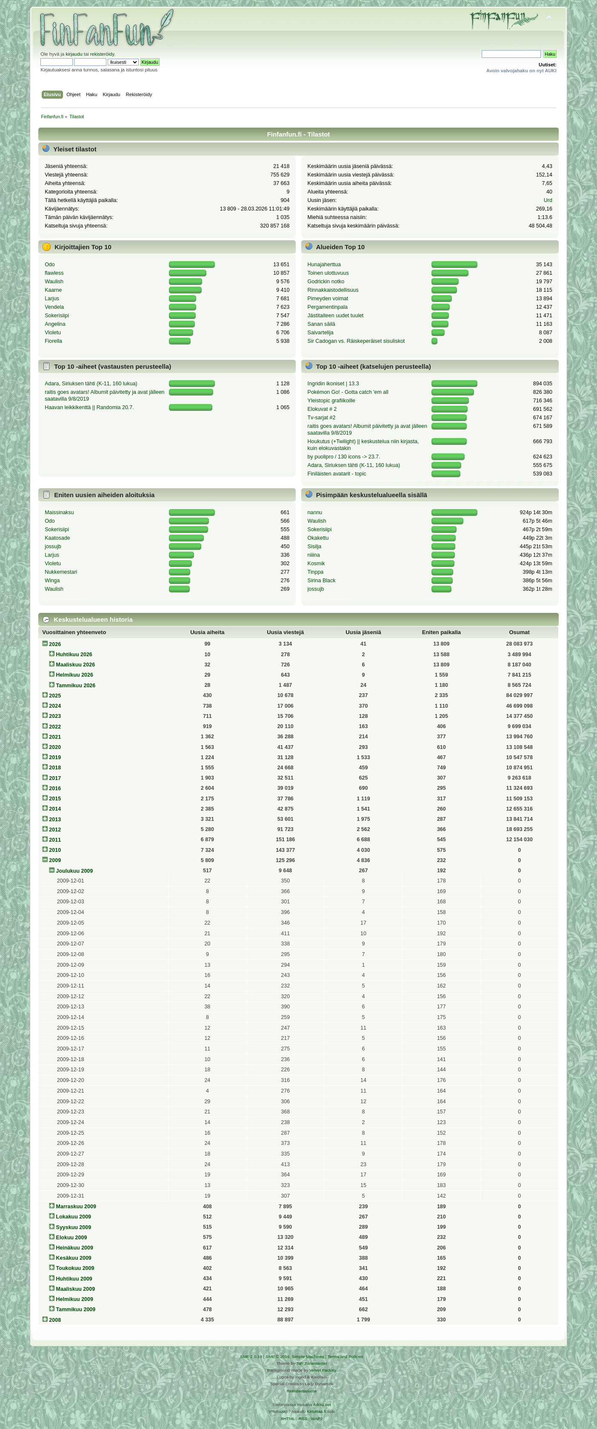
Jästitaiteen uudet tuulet (336, 316)
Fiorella (53, 341)
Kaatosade (57, 538)
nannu (315, 512)
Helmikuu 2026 (74, 675)
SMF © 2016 (277, 1356)
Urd (548, 200)
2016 (55, 788)
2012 (55, 830)
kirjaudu (74, 54)
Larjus (52, 299)
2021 (55, 737)
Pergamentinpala (328, 307)
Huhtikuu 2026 (74, 655)
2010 (55, 850)
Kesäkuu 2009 (73, 1258)
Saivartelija (321, 333)
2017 (55, 778)
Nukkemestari (61, 572)
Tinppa (316, 572)
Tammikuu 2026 (76, 686)
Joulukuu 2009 (74, 871)
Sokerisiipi (57, 316)
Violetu (53, 333)
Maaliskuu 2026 (75, 665)
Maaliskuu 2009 (75, 1289)
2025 (55, 696)
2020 (55, 747)
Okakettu (318, 538)
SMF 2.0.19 (251, 1356)
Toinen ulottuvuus (328, 273)
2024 (55, 706)
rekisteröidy (102, 54)
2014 (55, 809)
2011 (55, 840)
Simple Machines (308, 1356)
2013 (55, 820)
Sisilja (315, 546)
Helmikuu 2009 (74, 1299)
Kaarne (53, 290)
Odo (50, 265)
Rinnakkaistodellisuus (333, 290)
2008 (55, 1320)
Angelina (55, 324)
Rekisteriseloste (302, 1391)
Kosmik (316, 563)
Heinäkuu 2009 (74, 1248)
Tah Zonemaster (311, 1363)
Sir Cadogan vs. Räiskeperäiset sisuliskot (356, 341)
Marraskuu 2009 (76, 1207)
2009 (55, 860)
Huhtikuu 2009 (74, 1279)
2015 (55, 799)
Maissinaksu (59, 512)
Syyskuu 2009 (73, 1227)
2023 (55, 716)
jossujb (53, 546)
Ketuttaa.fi (316, 1411)
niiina (314, 555)
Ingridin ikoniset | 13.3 (333, 384)
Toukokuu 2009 (75, 1268)
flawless (54, 273)
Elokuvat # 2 (322, 409)
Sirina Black (322, 581)
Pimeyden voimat (328, 299)
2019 (55, 757)
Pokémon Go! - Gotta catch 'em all (348, 392)
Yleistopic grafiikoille (331, 401)
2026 (55, 644)
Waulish (54, 282)
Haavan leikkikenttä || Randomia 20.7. (89, 407)
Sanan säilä (321, 324)
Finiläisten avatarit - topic (337, 474)
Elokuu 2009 (71, 1238)
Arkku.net (322, 1404)
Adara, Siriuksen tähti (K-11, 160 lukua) (91, 384)
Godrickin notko (326, 282)
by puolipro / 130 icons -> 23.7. (344, 457)
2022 (55, 727)
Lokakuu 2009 (73, 1217)
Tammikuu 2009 (76, 1309)
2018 (55, 768)
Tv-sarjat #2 (322, 418)
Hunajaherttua (324, 265)
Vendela (54, 307)
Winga (52, 581)
